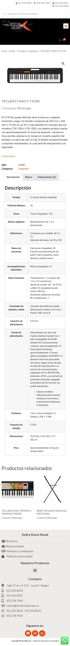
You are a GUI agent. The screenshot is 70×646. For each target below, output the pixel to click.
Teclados (21, 51)
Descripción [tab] (13, 177)
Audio (12, 51)
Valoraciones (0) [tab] (46, 177)
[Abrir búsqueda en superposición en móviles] (35, 14)
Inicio (4, 51)
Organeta (33, 51)
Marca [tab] (28, 177)
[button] (65, 26)
